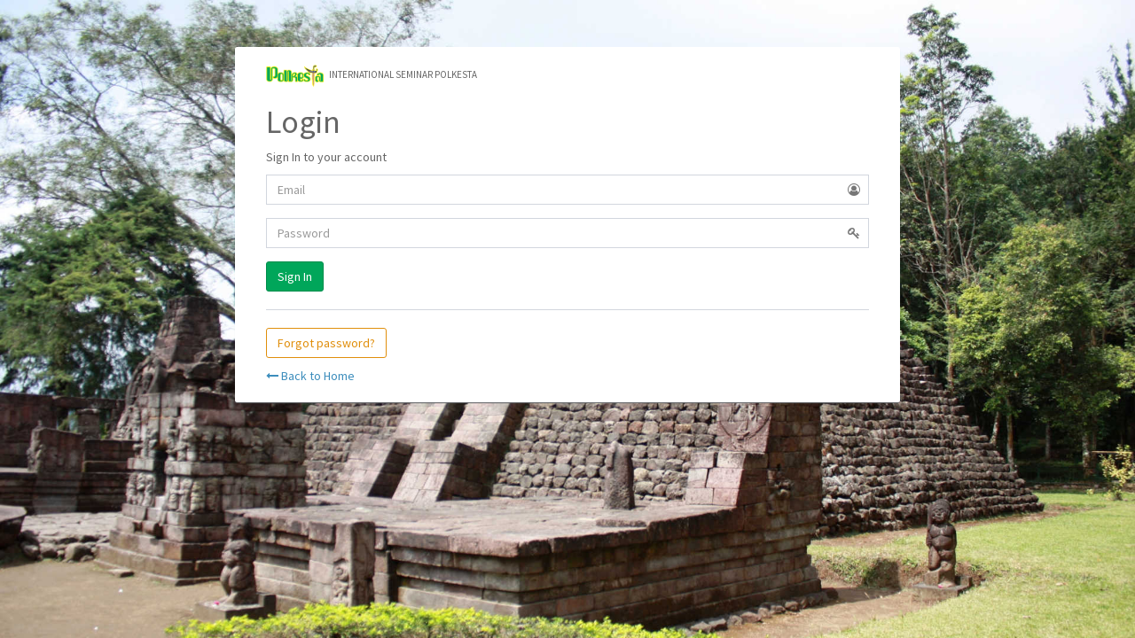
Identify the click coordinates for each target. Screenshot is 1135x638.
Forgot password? (326, 343)
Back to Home (310, 376)
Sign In (295, 276)
